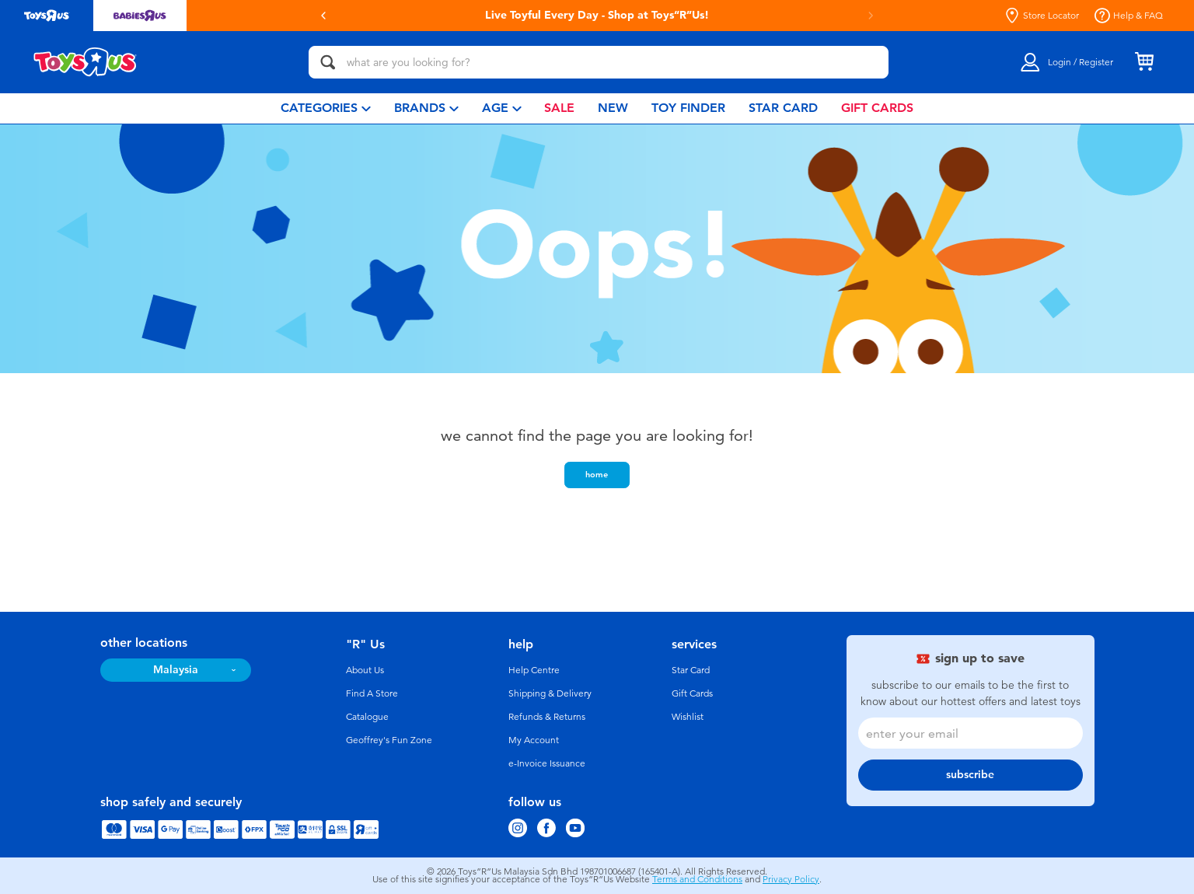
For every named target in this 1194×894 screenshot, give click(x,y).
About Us (365, 670)
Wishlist (687, 716)
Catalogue (367, 716)
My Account (533, 740)
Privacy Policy (791, 879)
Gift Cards (692, 693)
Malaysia (175, 669)
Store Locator (1041, 15)
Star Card (691, 670)
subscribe (970, 774)
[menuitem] (325, 108)
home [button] (596, 474)
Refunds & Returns (546, 716)
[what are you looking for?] (598, 62)
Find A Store (372, 693)
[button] (323, 15)
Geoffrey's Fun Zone (389, 740)
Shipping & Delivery (550, 693)
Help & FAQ (1128, 15)
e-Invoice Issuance (546, 763)
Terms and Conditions (697, 879)
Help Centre (534, 670)
